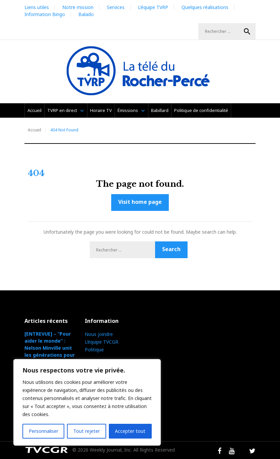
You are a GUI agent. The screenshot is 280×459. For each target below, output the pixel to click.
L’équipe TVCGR (101, 342)
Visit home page (140, 202)
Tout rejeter (86, 431)
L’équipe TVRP (153, 7)
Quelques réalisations (205, 7)
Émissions (128, 110)
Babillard (159, 110)
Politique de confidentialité (201, 110)
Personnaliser (43, 431)
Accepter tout (130, 431)
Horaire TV (101, 110)
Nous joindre (99, 334)
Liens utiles (36, 7)
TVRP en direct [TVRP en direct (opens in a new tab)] (62, 110)
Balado (86, 14)
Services (116, 7)
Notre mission (77, 7)
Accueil (34, 110)
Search (247, 31)
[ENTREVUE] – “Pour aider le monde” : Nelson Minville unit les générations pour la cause (49, 348)
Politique (94, 349)
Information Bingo (44, 14)
